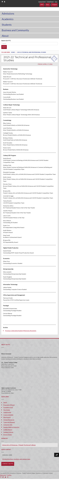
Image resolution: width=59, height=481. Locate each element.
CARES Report (7, 429)
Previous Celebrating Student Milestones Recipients (20, 330)
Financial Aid (7, 412)
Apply (5, 402)
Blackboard (7, 417)
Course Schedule (8, 415)
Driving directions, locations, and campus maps (16, 459)
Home (13, 52)
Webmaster (3, 475)
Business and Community (15, 30)
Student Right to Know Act (11, 427)
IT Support (54, 4)
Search (4, 47)
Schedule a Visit (8, 407)
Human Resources (8, 420)
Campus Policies (8, 432)
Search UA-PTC (6, 40)
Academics (7, 19)
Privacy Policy (7, 434)
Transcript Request (9, 422)
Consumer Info (7, 425)
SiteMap (9, 475)
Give (56, 1)
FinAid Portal (50, 1)
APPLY (42, 4)
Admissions (8, 13)
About (5, 35)
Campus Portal (41, 1)
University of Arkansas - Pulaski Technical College (19, 445)
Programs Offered (9, 405)
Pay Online (6, 410)
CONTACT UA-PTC (7, 463)
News (47, 4)
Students (7, 24)
